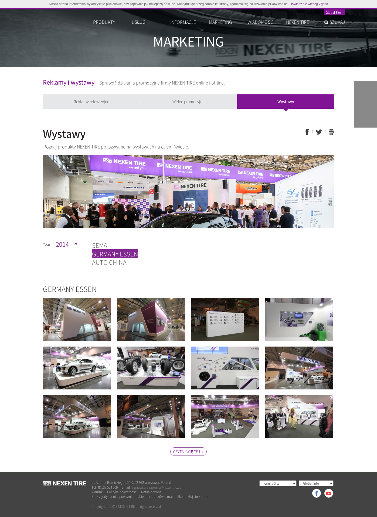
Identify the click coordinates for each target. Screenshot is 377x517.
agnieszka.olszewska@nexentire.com (157, 487)
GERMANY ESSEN (115, 253)
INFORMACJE (183, 22)
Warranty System (365, 116)
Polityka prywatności (122, 492)
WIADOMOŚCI (260, 22)
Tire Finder (365, 92)
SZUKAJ (334, 22)
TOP (365, 139)
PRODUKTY (104, 22)
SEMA (99, 245)
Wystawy (285, 101)
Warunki (97, 492)
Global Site (333, 13)
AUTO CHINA (109, 262)
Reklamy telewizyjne (91, 101)
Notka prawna (151, 492)
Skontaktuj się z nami (192, 496)
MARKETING (220, 22)
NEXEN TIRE (297, 22)
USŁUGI (139, 22)
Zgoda (323, 4)
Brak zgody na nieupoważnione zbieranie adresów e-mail (132, 496)
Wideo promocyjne (188, 101)
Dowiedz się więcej (303, 4)
